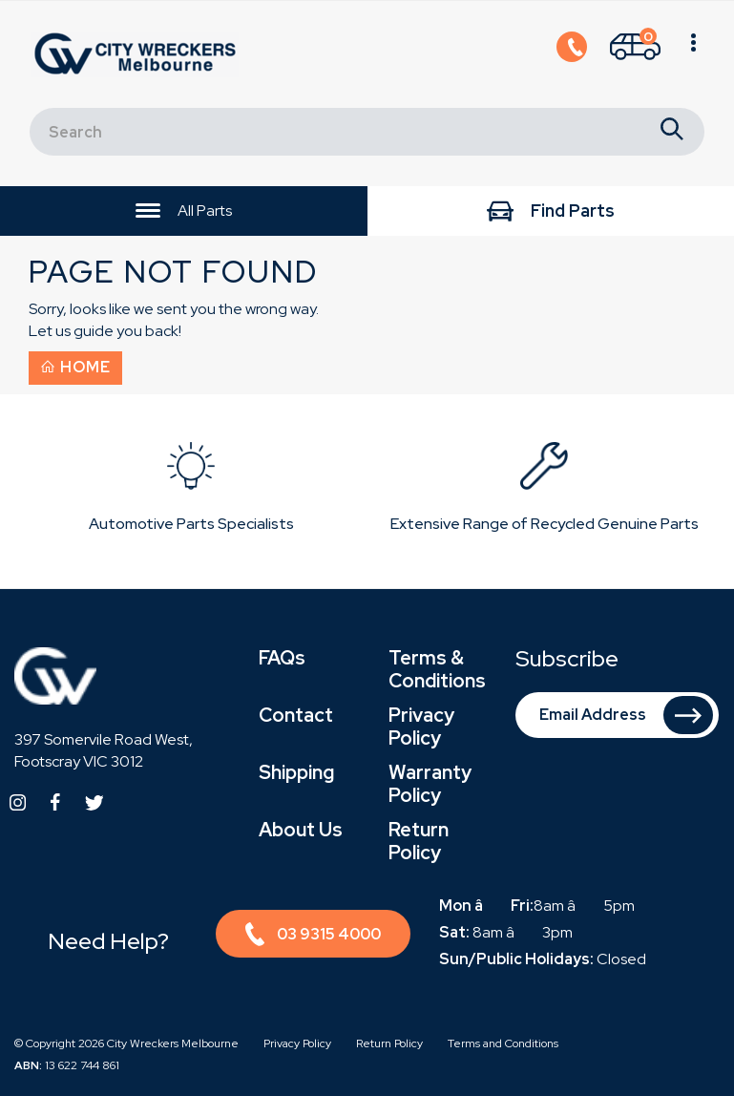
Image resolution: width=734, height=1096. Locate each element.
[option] (190, 491)
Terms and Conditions (503, 1043)
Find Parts (551, 212)
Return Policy (418, 841)
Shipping (296, 772)
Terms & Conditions (437, 669)
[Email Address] (617, 715)
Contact (296, 715)
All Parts (184, 211)
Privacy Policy (421, 726)
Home (75, 367)
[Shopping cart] (635, 54)
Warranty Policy (430, 784)
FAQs (282, 657)
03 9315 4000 (312, 937)
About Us (301, 829)
